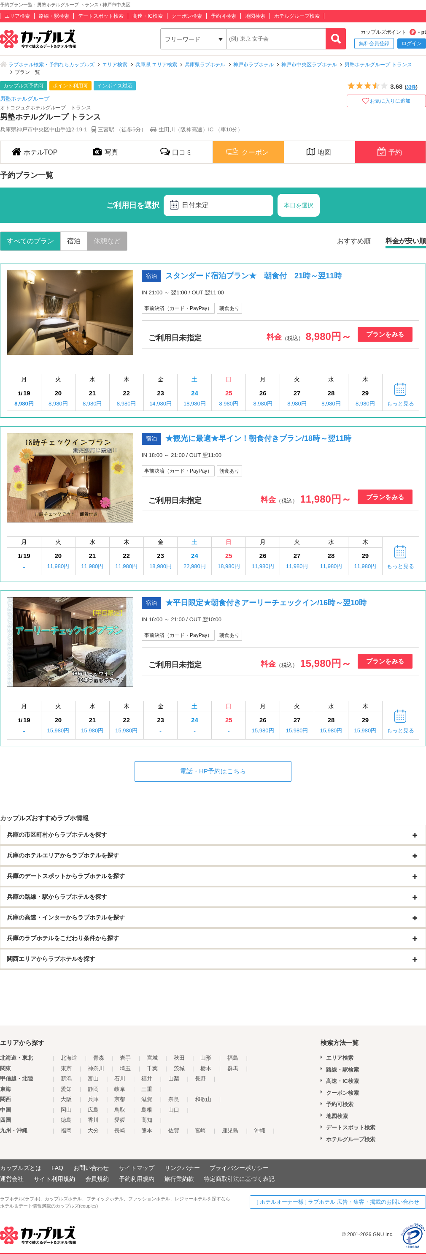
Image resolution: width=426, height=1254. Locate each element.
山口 (173, 1110)
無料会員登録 (374, 43)
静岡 (93, 1089)
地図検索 (255, 16)
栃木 (205, 1068)
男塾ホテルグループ (24, 98)
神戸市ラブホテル (253, 65)
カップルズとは (20, 1167)
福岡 (66, 1130)
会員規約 (97, 1178)
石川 (119, 1078)
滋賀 (146, 1099)
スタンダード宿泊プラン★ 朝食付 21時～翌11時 (253, 276)
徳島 (66, 1120)
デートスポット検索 (101, 16)
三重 (146, 1089)
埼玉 (125, 1068)
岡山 (66, 1110)
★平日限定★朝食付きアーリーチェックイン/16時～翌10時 (266, 602)
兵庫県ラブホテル (205, 65)
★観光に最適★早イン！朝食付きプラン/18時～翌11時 (258, 438)
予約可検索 (223, 16)
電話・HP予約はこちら (213, 771)
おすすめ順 (354, 241)
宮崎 (200, 1130)
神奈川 (96, 1068)
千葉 (152, 1068)
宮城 (152, 1058)
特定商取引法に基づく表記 (239, 1178)
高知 (146, 1120)
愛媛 (119, 1120)
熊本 (146, 1130)
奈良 (173, 1099)
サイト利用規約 (54, 1178)
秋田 (179, 1058)
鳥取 (119, 1110)
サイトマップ (136, 1167)
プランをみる (385, 334)
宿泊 (74, 241)
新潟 (66, 1078)
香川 (93, 1120)
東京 (66, 1068)
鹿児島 (230, 1130)
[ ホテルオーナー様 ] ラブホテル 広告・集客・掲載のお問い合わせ (337, 1202)
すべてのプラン (30, 241)
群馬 (232, 1068)
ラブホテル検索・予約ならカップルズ (51, 65)
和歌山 (203, 1099)
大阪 (66, 1099)
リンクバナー (182, 1167)
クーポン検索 (187, 16)
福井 (146, 1078)
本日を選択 (298, 205)
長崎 (119, 1130)
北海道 (69, 1058)
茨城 (179, 1068)
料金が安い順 (406, 241)
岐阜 (119, 1089)
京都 (119, 1099)
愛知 (66, 1089)
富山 (93, 1078)
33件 (411, 87)
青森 (98, 1058)
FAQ (57, 1167)
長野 (200, 1078)
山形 (205, 1058)
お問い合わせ (91, 1167)
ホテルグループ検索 (297, 16)
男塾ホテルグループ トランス (378, 65)
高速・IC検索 (147, 16)
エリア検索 (17, 16)
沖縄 (259, 1130)
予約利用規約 (136, 1178)
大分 (93, 1130)
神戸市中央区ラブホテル (309, 65)
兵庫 (93, 1099)
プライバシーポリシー (239, 1167)
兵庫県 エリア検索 (156, 65)
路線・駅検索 (54, 16)
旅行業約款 (179, 1178)
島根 (146, 1110)
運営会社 (12, 1178)
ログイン (412, 43)
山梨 (173, 1078)
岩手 (125, 1058)
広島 (93, 1110)
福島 (232, 1058)
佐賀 (173, 1130)
